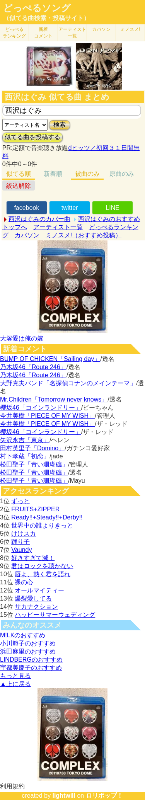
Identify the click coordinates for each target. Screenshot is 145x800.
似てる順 (18, 173)
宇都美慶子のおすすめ (31, 667)
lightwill (63, 795)
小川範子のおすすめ (28, 643)
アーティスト (72, 33)
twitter (69, 207)
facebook (26, 207)
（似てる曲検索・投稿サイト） (46, 18)
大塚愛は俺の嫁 (21, 338)
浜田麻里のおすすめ (28, 651)
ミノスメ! (130, 29)
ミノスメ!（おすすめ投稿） (83, 235)
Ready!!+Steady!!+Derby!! (46, 517)
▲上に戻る (15, 684)
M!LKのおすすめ (22, 635)
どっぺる (14, 33)
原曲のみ (121, 173)
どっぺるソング (37, 8)
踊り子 (20, 541)
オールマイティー (39, 590)
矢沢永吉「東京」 (24, 440)
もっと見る (15, 675)
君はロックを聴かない (42, 566)
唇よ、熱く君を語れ (42, 574)
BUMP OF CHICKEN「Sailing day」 (50, 359)
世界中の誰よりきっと (42, 525)
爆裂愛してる (33, 598)
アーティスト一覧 (58, 227)
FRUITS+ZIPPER (35, 509)
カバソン (101, 29)
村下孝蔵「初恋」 (24, 456)
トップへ (14, 227)
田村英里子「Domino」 (32, 448)
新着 (43, 33)
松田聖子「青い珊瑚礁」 (34, 464)
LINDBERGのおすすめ (31, 659)
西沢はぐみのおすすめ (109, 219)
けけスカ (23, 533)
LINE (112, 207)
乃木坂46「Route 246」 (33, 367)
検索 (59, 124)
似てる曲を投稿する (32, 137)
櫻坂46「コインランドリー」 (40, 407)
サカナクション (36, 606)
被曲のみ (87, 173)
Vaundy (21, 549)
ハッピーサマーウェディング (55, 614)
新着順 (53, 173)
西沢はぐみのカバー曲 (39, 219)
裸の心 (24, 582)
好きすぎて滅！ (33, 558)
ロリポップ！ (104, 795)
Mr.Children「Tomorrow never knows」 (53, 399)
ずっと (20, 501)
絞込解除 (18, 185)
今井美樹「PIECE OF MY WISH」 (47, 415)
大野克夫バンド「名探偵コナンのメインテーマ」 (68, 383)
